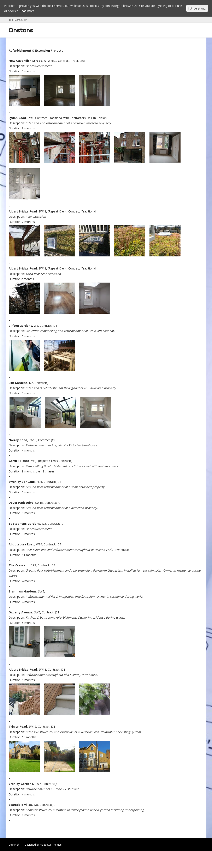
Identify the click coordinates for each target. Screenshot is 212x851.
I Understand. (197, 8)
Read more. (27, 11)
